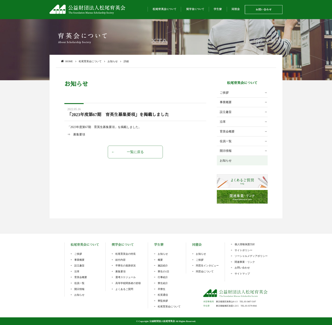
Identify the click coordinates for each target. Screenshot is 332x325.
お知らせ (226, 160)
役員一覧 (226, 141)
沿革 (223, 121)
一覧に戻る (135, 152)
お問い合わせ (242, 267)
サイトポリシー (243, 250)
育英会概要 (227, 131)
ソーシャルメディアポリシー (251, 256)
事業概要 (226, 102)
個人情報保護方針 (245, 244)
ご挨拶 (224, 92)
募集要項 (79, 134)
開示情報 (226, 150)
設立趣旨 (226, 112)
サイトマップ (242, 273)
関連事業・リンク (245, 261)
